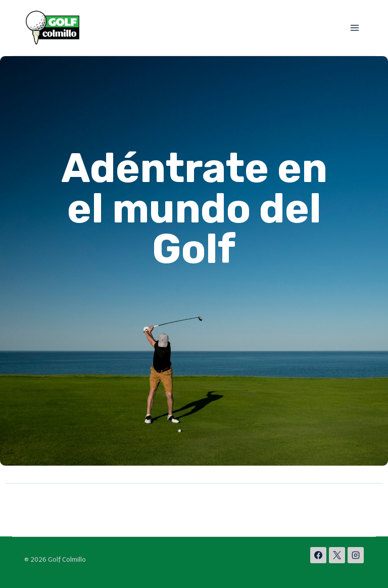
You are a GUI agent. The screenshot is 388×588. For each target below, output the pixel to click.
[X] (337, 555)
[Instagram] (356, 555)
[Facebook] (318, 555)
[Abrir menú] (354, 27)
